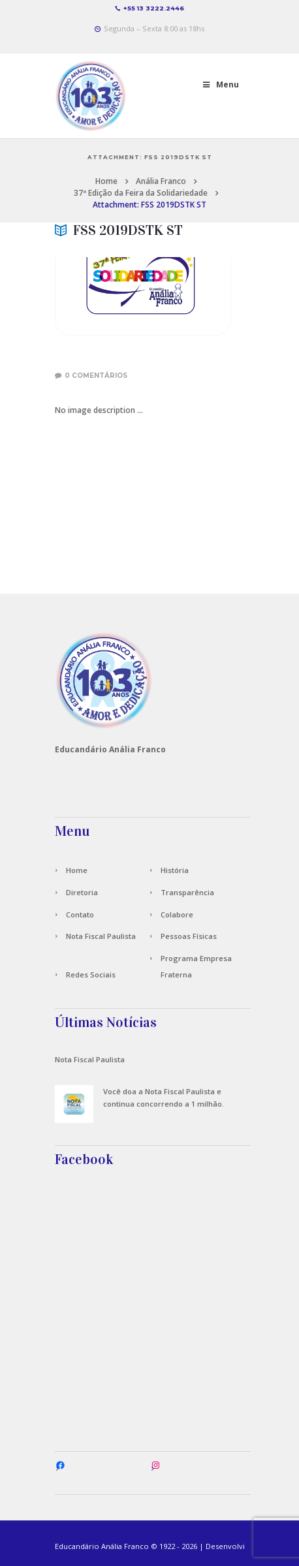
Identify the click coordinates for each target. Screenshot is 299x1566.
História (175, 870)
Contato (80, 914)
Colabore (177, 914)
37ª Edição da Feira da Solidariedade (141, 192)
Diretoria (82, 892)
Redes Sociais (91, 974)
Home (106, 181)
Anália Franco (161, 181)
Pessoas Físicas (189, 936)
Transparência (187, 892)
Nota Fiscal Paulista (101, 936)
